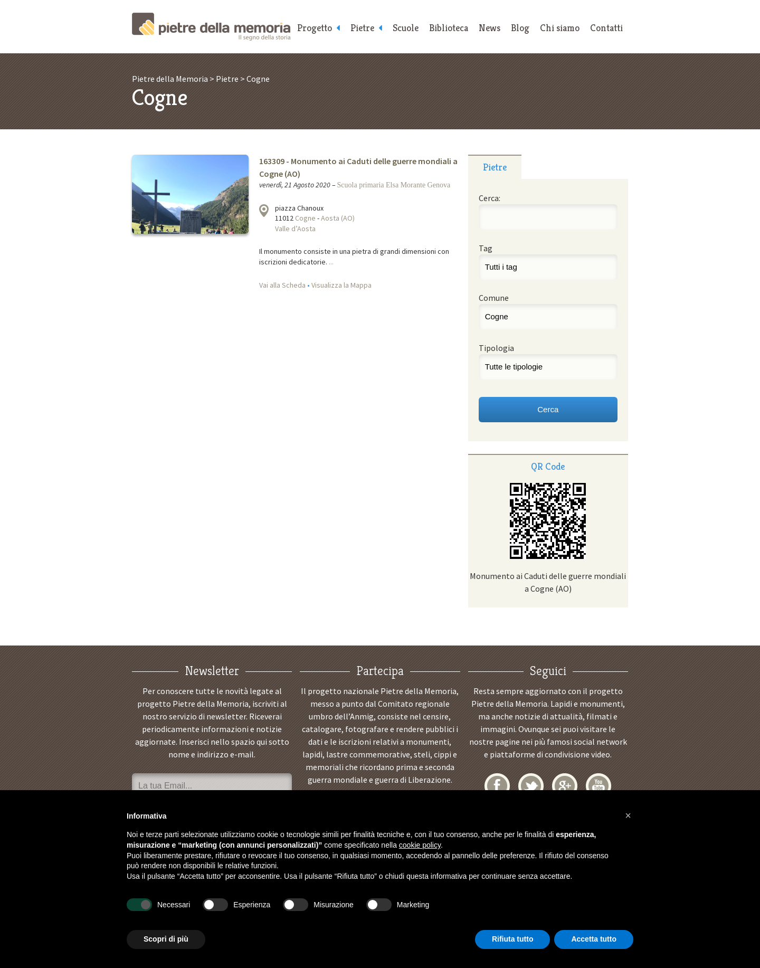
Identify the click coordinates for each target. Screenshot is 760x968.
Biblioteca (448, 28)
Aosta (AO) (338, 218)
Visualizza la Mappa (341, 285)
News (489, 28)
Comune (494, 297)
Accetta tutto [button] (593, 939)
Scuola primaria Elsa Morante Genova (394, 185)
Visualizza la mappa (264, 210)
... (331, 262)
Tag (485, 248)
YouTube (598, 786)
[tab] (494, 167)
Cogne (305, 218)
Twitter (531, 786)
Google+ (564, 786)
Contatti (606, 28)
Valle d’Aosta (295, 228)
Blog (520, 28)
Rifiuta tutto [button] (513, 939)
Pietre (362, 28)
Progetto (314, 28)
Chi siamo (560, 28)
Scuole (406, 28)
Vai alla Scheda (282, 285)
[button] (628, 815)
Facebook (497, 786)
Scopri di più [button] (166, 939)
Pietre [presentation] (495, 167)
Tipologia (496, 348)
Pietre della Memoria (211, 27)
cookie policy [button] (420, 845)
